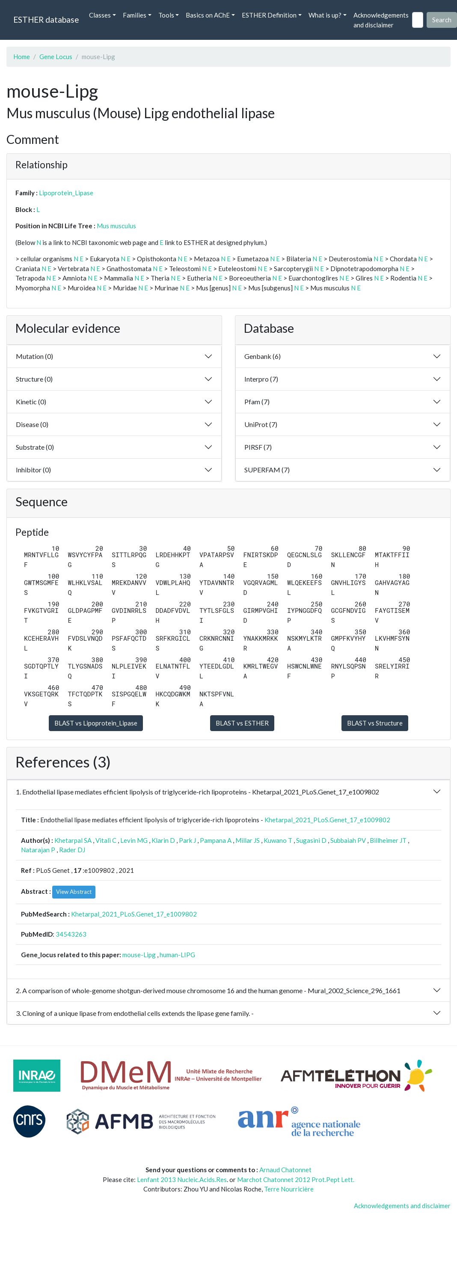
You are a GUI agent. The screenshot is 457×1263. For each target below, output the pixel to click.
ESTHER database (46, 19)
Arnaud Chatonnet (285, 1169)
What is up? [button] (325, 15)
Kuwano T (278, 840)
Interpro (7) (261, 379)
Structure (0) (34, 379)
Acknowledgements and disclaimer (381, 20)
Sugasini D (311, 840)
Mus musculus (116, 226)
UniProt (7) (260, 424)
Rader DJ (72, 850)
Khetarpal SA (73, 840)
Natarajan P (38, 850)
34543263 (71, 934)
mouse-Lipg (139, 954)
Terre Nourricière (289, 1189)
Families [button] (134, 15)
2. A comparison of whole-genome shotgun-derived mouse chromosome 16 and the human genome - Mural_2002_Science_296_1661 (208, 990)
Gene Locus (55, 56)
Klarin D (163, 840)
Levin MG (134, 840)
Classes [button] (100, 15)
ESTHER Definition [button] (269, 15)
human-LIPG (177, 954)
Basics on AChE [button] (208, 15)
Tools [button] (166, 15)
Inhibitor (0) (33, 470)
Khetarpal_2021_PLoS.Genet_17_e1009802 (327, 820)
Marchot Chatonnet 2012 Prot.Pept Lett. (295, 1179)
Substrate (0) (35, 447)
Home (21, 56)
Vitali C (105, 840)
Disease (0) (32, 424)
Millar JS (247, 840)
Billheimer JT (388, 840)
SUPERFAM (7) (267, 470)
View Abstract (74, 891)
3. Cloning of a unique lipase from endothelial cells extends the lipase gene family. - (135, 1013)
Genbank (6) (262, 356)
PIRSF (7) (258, 447)
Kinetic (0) (31, 401)
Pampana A (215, 840)
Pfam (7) (257, 401)
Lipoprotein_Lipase (66, 193)
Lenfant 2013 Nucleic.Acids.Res (182, 1179)
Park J (187, 840)
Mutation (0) (34, 356)
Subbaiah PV (348, 840)
